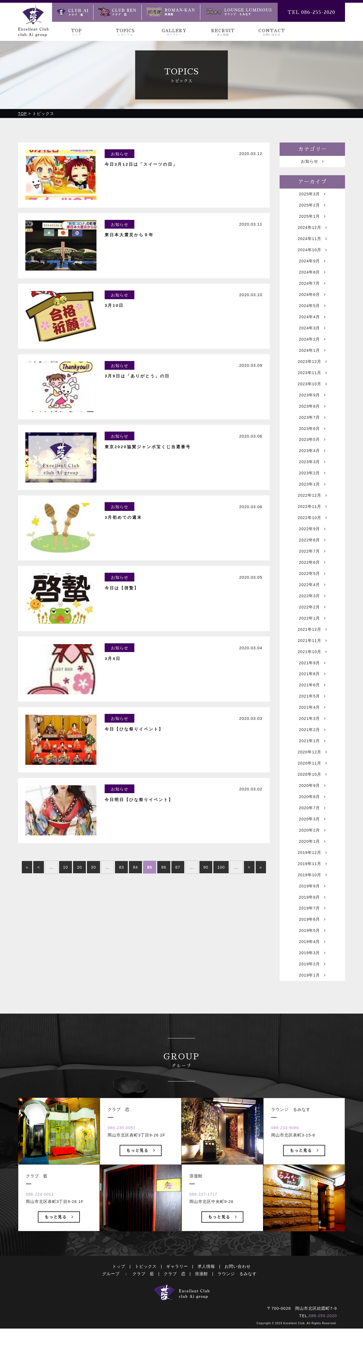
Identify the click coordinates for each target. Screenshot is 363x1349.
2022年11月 (312, 515)
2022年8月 (312, 549)
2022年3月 (312, 606)
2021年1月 (312, 755)
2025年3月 (312, 194)
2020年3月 (312, 835)
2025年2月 (312, 206)
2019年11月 (312, 881)
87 (178, 888)
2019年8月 (312, 915)
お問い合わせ (238, 1297)
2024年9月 (312, 263)
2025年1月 (312, 217)
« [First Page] (25, 888)
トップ (118, 1297)
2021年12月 (312, 641)
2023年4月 (312, 458)
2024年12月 (312, 229)
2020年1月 (312, 858)
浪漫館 (201, 1304)
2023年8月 (312, 412)
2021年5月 (312, 709)
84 (135, 888)
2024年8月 (312, 274)
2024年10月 (312, 252)
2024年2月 (312, 343)
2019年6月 (312, 938)
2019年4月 (312, 961)
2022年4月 (312, 595)
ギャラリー (177, 1297)
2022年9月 (312, 538)
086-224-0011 (40, 1225)
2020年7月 (312, 824)
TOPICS (125, 33)
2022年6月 (312, 572)
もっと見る (59, 1247)
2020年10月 (312, 789)
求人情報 (206, 1297)
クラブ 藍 (143, 1304)
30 (92, 888)
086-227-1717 (204, 1225)
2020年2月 (312, 847)
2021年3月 (312, 732)
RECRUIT (222, 33)
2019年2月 (312, 984)
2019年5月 (312, 950)
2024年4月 (312, 320)
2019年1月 (312, 995)
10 (63, 888)
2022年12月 (312, 503)
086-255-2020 (322, 1346)
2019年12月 (312, 870)
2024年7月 (312, 286)
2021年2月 (312, 744)
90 (207, 888)
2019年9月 (312, 904)
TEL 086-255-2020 (311, 12)
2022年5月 (312, 583)
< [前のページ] (36, 888)
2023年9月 (312, 400)
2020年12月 (312, 767)
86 (164, 888)
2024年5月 (312, 309)
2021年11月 (312, 652)
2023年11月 (312, 377)
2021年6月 (312, 698)
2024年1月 (312, 355)
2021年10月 (312, 664)
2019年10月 (312, 892)
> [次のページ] (251, 888)
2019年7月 (312, 927)
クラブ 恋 (175, 1304)
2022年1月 (312, 629)
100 (222, 888)
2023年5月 (312, 446)
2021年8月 (312, 686)
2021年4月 (312, 721)
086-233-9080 (286, 1158)
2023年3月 (312, 469)
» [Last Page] (263, 888)
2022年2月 (312, 618)
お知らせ (312, 161)
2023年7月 (312, 423)
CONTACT (271, 33)
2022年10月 (312, 526)
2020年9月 (312, 801)
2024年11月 (312, 240)
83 (121, 888)
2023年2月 (312, 480)
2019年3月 (312, 973)
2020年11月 (312, 778)
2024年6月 (312, 297)
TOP (76, 33)
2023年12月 (312, 366)
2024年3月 (312, 332)
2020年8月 (312, 812)
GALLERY (174, 33)
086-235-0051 (122, 1158)
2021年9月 (312, 675)
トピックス (146, 1297)
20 (78, 888)
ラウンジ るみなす (237, 1304)
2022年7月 (312, 561)
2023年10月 (312, 389)
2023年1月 (312, 492)
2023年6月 (312, 435)
